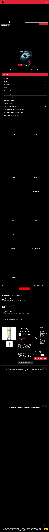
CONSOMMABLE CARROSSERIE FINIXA (13, 112)
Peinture (6, 78)
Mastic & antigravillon (9, 94)
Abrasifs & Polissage (9, 100)
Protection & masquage (9, 103)
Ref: (24, 334)
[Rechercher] (32, 24)
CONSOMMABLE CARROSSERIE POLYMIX (14, 109)
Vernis (5, 81)
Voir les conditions (42, 347)
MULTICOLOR (3, 2)
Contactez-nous (24, 288)
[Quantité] (42, 355)
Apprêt (5, 87)
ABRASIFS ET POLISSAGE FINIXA (12, 115)
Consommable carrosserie (10, 106)
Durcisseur (6, 84)
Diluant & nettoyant (9, 90)
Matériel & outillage (9, 97)
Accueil (5, 74)
